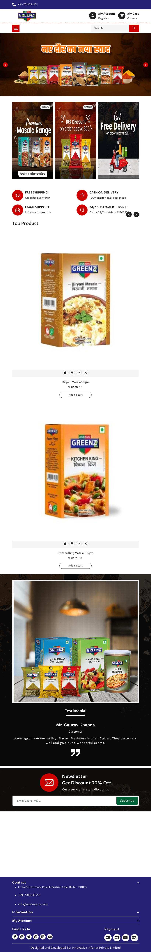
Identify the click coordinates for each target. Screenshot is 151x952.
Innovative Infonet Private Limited (96, 948)
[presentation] (129, 214)
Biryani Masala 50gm (75, 382)
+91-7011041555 (29, 895)
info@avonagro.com (38, 212)
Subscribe (127, 801)
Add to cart (75, 395)
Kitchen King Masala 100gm (75, 553)
